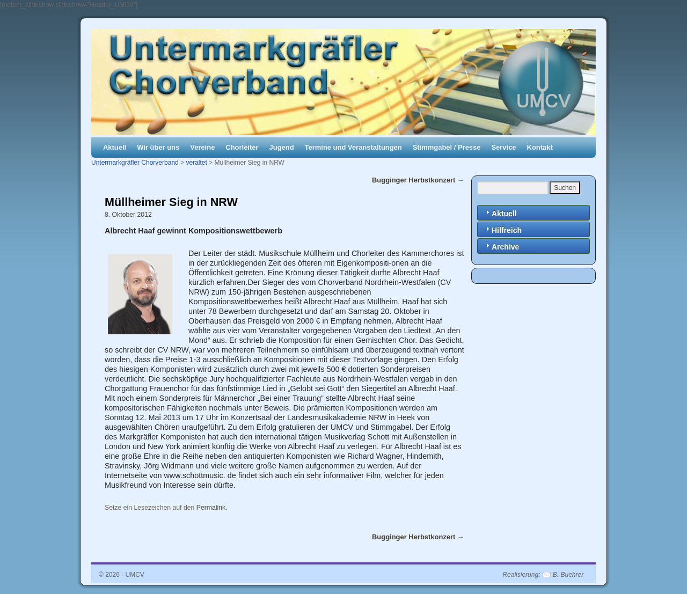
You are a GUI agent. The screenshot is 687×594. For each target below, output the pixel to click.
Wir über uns (158, 147)
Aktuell (114, 147)
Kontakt (540, 147)
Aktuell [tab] (500, 213)
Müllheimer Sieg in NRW (171, 202)
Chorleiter (241, 147)
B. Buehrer (568, 574)
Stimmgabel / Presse (447, 147)
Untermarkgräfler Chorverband (135, 162)
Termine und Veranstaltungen (353, 147)
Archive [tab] (501, 246)
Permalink (210, 507)
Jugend (281, 147)
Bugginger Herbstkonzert (418, 180)
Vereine (202, 147)
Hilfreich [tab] (502, 229)
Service (503, 147)
